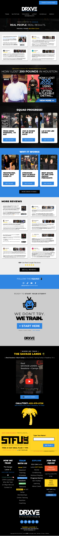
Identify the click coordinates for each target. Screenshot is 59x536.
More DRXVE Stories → (29, 191)
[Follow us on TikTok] (27, 283)
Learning (37, 483)
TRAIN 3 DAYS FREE (48, 2)
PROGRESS (25, 14)
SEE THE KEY (9, 183)
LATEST (34, 14)
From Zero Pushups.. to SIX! (9, 132)
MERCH (51, 14)
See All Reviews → (29, 270)
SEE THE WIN (9, 140)
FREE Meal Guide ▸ (51, 483)
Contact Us (8, 487)
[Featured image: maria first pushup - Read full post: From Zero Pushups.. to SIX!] (10, 120)
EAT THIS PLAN (23, 450)
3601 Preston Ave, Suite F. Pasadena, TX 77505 (29, 405)
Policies (47, 533)
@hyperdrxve (25, 285)
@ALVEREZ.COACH (28, 28)
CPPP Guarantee (8, 480)
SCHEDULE (42, 14)
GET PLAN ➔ (49, 445)
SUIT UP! (49, 489)
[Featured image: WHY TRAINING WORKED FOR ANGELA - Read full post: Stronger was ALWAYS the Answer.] (29, 162)
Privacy (43, 533)
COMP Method (7, 477)
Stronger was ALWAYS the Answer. (28, 174)
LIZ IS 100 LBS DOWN (48, 132)
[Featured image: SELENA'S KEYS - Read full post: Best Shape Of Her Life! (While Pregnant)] (48, 162)
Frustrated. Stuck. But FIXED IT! (9, 174)
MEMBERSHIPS (29, 16)
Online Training (22, 497)
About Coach (36, 486)
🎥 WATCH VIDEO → (29, 397)
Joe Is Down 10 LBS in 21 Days (28, 132)
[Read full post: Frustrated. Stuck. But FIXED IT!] (10, 162)
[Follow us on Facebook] (35, 283)
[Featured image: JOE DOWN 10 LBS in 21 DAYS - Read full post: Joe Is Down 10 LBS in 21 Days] (29, 120)
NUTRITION (15, 14)
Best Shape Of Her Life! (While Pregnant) (47, 175)
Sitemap (38, 533)
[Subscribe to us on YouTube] (31, 283)
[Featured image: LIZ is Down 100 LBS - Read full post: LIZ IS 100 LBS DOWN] (48, 120)
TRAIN (7, 14)
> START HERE (29, 326)
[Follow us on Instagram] (23, 283)
